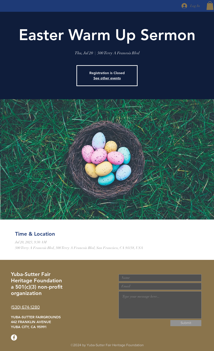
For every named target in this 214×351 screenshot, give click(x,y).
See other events (107, 78)
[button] (210, 5)
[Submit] (185, 323)
